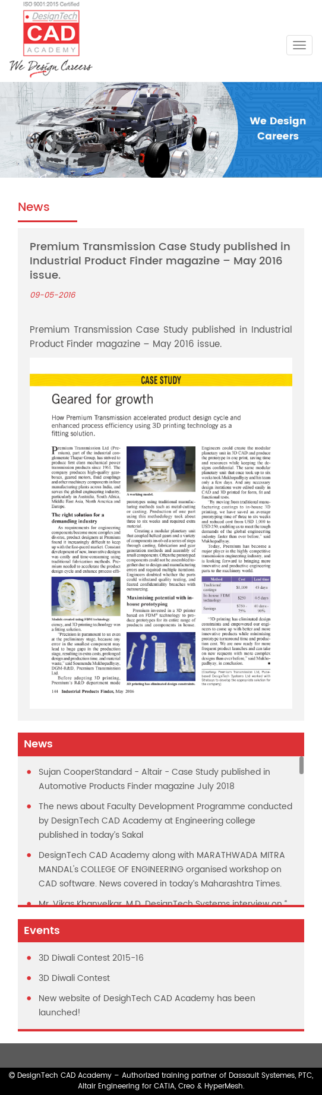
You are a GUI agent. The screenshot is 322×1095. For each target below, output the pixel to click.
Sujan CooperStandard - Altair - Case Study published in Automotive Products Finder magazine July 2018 (154, 779)
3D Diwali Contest (74, 978)
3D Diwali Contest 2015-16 (91, 958)
